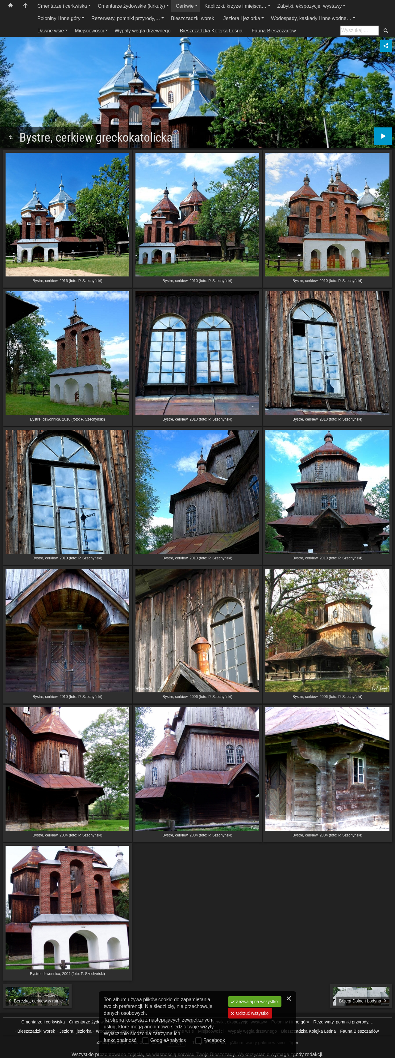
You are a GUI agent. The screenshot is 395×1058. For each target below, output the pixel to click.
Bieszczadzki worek (192, 18)
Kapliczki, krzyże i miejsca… (236, 6)
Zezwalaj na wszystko (256, 1001)
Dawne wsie (50, 30)
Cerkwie (185, 6)
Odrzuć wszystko (252, 1013)
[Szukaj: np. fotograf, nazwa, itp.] (359, 30)
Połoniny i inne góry (59, 18)
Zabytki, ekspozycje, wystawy (309, 6)
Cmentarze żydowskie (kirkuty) (131, 6)
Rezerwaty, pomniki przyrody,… (125, 18)
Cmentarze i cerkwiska (62, 6)
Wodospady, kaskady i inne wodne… (311, 18)
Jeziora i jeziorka (241, 18)
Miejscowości (89, 30)
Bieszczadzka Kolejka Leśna (211, 30)
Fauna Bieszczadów (274, 30)
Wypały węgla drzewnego (143, 30)
